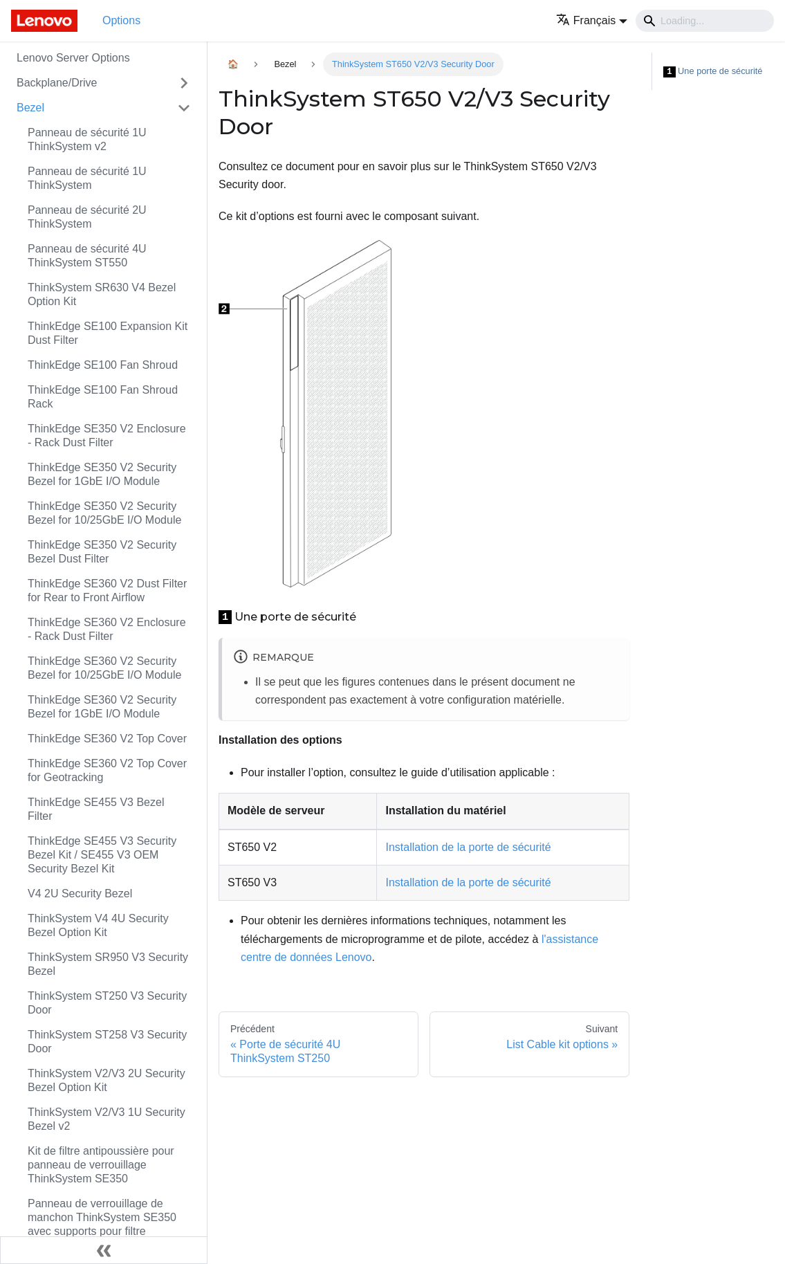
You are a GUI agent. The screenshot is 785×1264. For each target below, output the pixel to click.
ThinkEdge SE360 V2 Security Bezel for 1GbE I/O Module (102, 707)
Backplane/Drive (57, 83)
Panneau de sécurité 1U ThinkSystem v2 (87, 139)
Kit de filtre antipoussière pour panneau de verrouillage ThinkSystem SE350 (101, 1164)
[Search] (705, 21)
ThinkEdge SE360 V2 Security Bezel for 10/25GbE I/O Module (104, 668)
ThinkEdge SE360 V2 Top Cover (107, 738)
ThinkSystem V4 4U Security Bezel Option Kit (98, 925)
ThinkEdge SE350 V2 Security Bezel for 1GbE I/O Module (102, 474)
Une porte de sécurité (712, 71)
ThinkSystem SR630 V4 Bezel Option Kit (102, 294)
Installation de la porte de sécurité (468, 847)
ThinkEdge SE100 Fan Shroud (103, 365)
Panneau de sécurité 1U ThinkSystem (87, 178)
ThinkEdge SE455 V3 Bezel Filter (96, 809)
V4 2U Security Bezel (80, 893)
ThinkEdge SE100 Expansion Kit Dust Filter (107, 333)
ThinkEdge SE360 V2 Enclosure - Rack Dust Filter (107, 629)
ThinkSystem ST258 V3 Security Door (107, 1041)
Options (121, 20)
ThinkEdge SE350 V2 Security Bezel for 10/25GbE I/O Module (104, 513)
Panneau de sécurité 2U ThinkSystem (87, 217)
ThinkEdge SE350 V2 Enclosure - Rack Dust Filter (107, 435)
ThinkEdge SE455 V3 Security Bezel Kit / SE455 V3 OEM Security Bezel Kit (102, 854)
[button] (591, 20)
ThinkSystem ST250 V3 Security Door (107, 1003)
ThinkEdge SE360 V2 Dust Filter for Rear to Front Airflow (107, 590)
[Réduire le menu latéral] (103, 1250)
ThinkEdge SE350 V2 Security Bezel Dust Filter (102, 552)
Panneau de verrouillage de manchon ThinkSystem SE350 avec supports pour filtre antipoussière (102, 1224)
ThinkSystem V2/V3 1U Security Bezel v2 (106, 1119)
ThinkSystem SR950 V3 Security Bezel (108, 964)
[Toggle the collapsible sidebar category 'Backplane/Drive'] (184, 83)
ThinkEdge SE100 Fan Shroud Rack (103, 397)
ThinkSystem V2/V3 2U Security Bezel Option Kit (106, 1080)
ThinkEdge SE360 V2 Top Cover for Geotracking (107, 770)
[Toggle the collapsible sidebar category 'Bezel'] (184, 108)
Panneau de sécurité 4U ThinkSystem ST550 (87, 255)
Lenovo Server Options (73, 58)
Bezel (30, 107)
